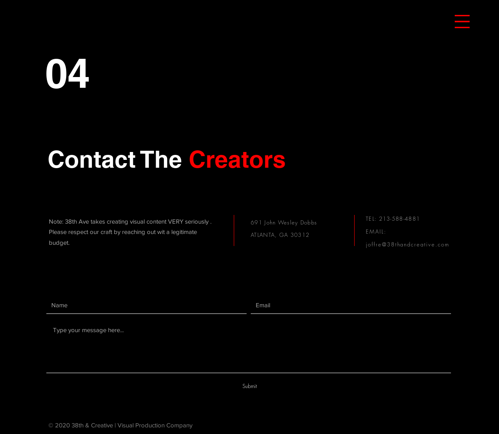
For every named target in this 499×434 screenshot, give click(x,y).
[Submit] (249, 386)
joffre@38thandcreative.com (407, 244)
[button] (462, 21)
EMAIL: (376, 231)
